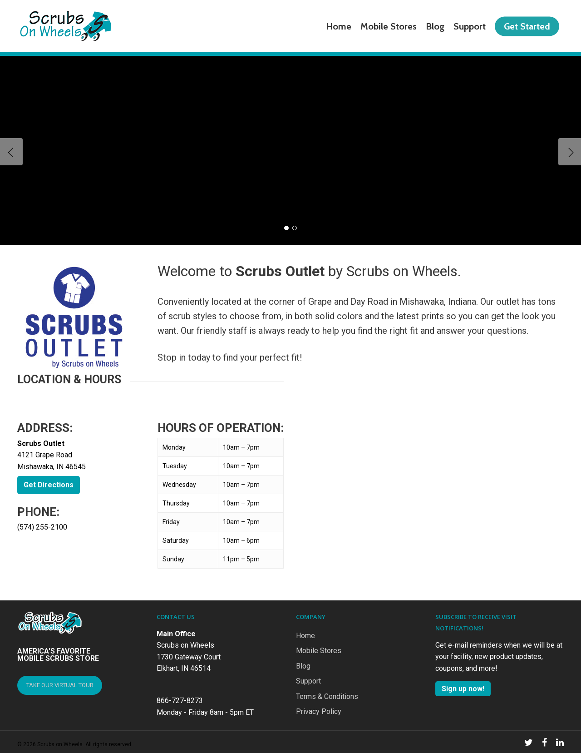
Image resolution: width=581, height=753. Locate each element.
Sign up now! (463, 688)
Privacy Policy (318, 711)
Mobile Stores (318, 650)
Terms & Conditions (327, 696)
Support (308, 681)
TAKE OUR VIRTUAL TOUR (60, 685)
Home (305, 635)
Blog (303, 666)
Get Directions (49, 485)
